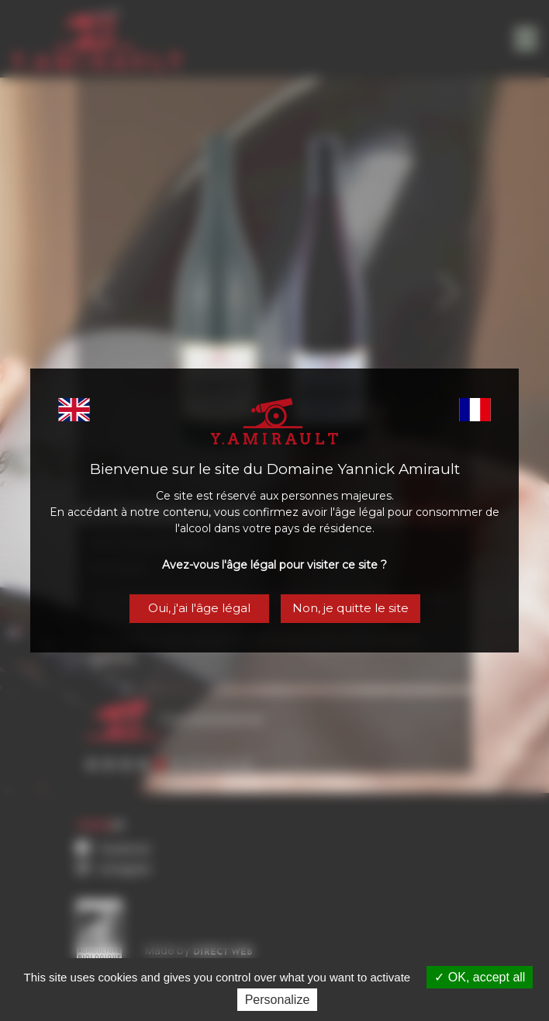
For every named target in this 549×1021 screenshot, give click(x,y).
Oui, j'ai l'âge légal (198, 608)
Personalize (277, 999)
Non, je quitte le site (350, 608)
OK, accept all (479, 977)
